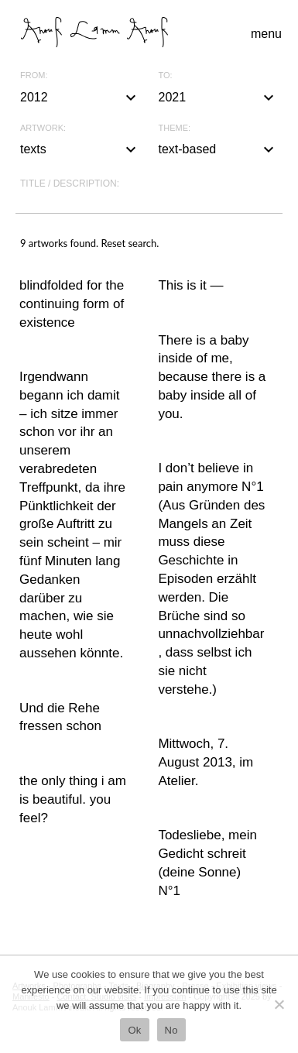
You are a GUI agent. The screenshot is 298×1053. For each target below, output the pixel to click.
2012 (80, 97)
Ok (134, 1030)
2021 (219, 97)
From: (33, 75)
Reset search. (130, 243)
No (171, 1030)
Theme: (175, 128)
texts (80, 149)
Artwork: (43, 128)
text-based (219, 149)
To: (166, 75)
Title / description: (69, 183)
